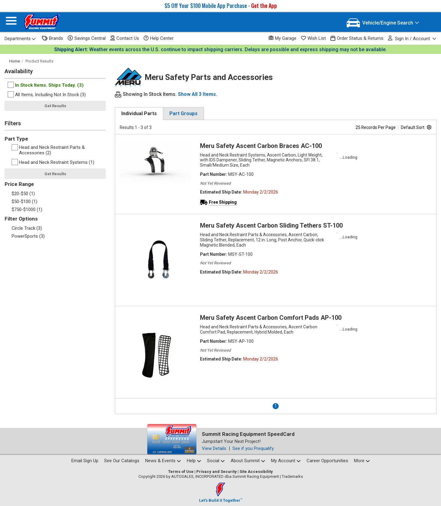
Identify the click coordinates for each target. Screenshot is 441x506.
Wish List (313, 38)
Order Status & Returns (356, 38)
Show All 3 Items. (197, 94)
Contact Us (124, 38)
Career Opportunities (327, 460)
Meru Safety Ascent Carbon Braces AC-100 (261, 145)
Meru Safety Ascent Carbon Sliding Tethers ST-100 (271, 225)
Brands (52, 38)
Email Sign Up (84, 460)
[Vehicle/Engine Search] (383, 22)
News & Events (163, 460)
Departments (20, 38)
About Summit (248, 460)
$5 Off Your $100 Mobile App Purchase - (220, 5)
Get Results (55, 106)
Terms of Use (181, 471)
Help (194, 460)
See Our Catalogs (121, 460)
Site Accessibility (256, 471)
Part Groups (183, 113)
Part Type (16, 139)
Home (14, 61)
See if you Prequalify (253, 448)
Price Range (19, 184)
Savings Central (87, 38)
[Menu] (11, 22)
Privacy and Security (216, 471)
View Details (214, 448)
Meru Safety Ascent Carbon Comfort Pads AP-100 (270, 317)
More (362, 460)
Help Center (159, 38)
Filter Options (21, 219)
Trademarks (292, 476)
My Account (286, 460)
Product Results (39, 61)
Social (216, 460)
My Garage (282, 38)
